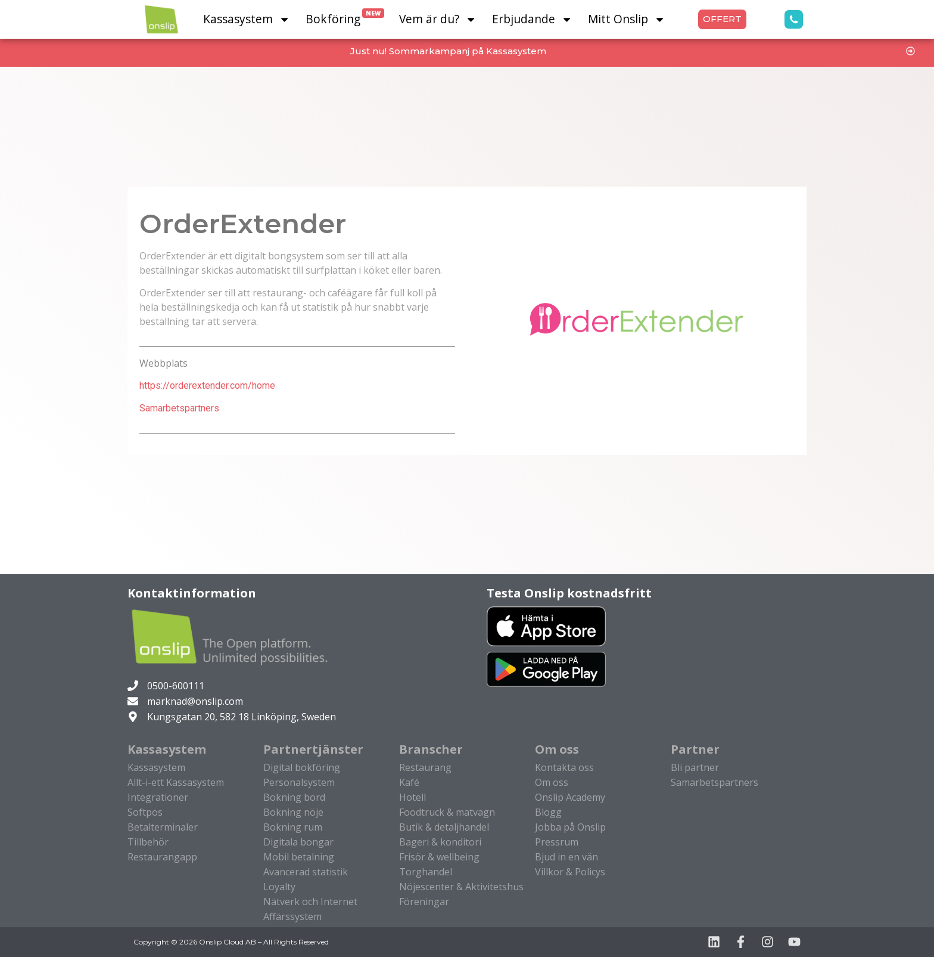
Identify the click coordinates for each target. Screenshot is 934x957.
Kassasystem (246, 19)
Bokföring (345, 17)
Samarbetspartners (179, 408)
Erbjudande (532, 19)
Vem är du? (438, 19)
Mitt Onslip (626, 19)
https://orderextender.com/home (207, 385)
